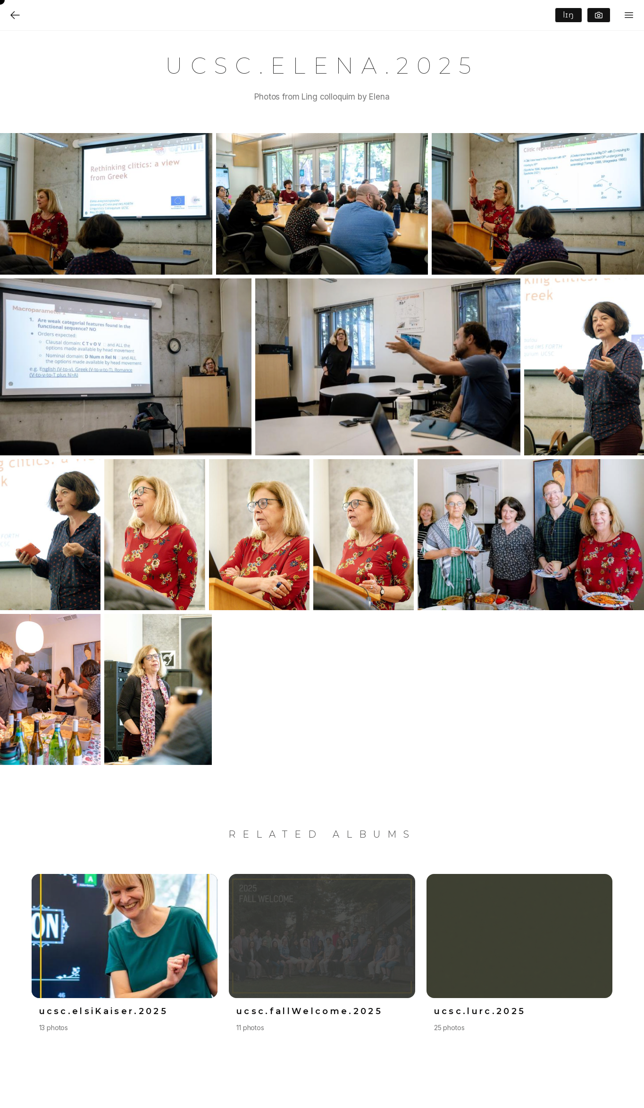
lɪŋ (568, 14)
